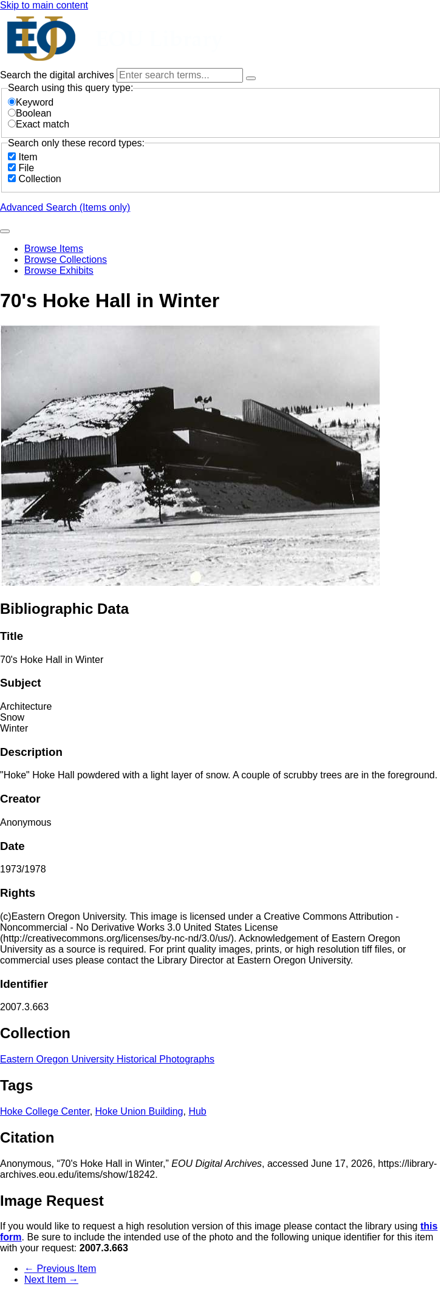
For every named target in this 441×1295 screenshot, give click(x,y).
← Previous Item (60, 1268)
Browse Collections (65, 259)
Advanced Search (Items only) (65, 207)
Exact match (38, 124)
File (26, 168)
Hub (197, 1111)
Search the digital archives (58, 75)
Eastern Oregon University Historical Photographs (107, 1059)
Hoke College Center (45, 1111)
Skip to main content (44, 5)
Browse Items (53, 248)
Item (27, 157)
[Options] (251, 78)
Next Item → (51, 1279)
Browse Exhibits (59, 270)
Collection (39, 179)
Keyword (30, 102)
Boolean (30, 113)
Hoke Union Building (139, 1111)
